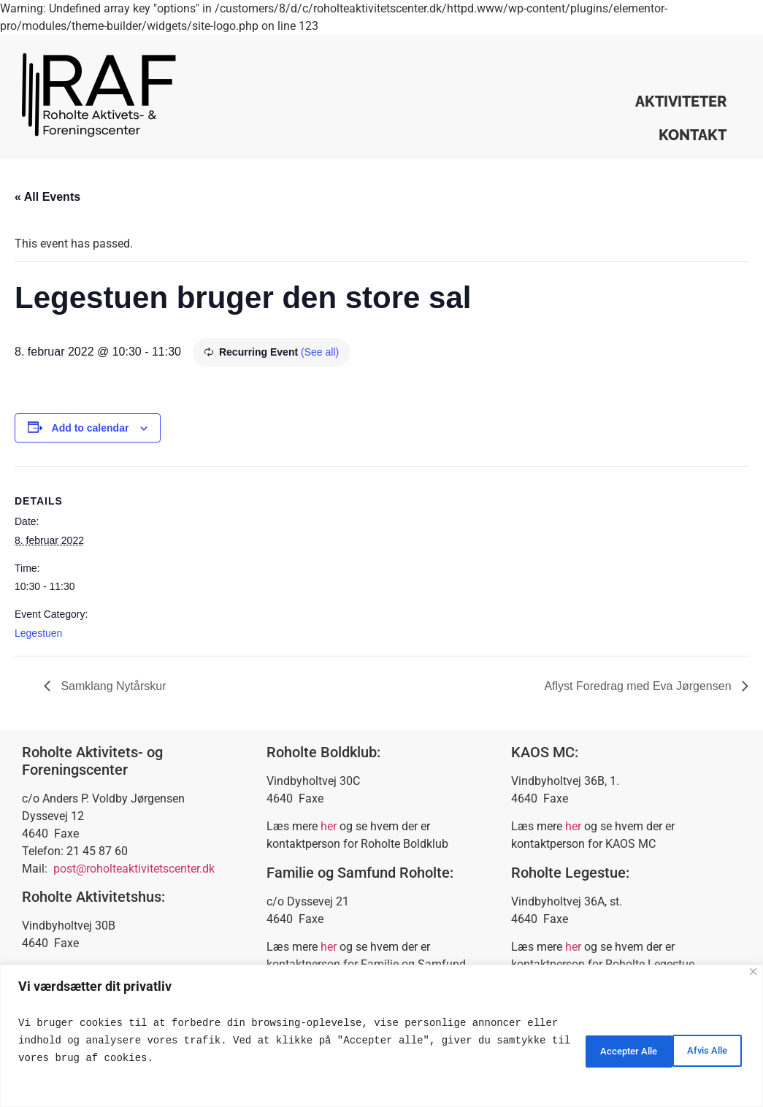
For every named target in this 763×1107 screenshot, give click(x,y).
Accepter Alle (693, 1049)
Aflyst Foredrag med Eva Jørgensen (639, 686)
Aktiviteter (680, 101)
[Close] (753, 971)
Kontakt (692, 135)
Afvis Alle (591, 1049)
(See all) (320, 352)
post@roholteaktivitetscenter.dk (134, 869)
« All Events (47, 197)
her (329, 826)
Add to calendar (90, 428)
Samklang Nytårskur (112, 686)
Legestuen (38, 633)
